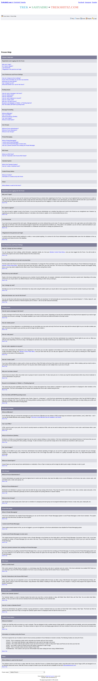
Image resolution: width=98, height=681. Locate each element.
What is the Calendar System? (10, 164)
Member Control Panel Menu (57, 252)
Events (82, 18)
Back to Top (4, 202)
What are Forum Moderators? (9, 130)
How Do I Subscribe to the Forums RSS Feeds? (14, 155)
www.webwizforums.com (69, 665)
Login (95, 18)
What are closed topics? (8, 119)
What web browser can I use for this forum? (13, 84)
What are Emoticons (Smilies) (9, 116)
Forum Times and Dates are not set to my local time (15, 79)
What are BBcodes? (7, 113)
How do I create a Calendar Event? (11, 166)
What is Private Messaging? (9, 140)
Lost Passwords (6, 67)
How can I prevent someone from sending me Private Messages (18, 145)
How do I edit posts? (7, 96)
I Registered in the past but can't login (11, 69)
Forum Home (6, 16)
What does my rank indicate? (9, 81)
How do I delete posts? (8, 95)
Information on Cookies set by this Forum (12, 176)
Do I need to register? (7, 66)
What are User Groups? (8, 131)
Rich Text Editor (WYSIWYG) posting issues (13, 104)
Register (90, 18)
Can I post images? (7, 118)
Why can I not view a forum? (9, 101)
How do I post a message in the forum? (12, 93)
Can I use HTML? (6, 115)
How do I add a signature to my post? (11, 98)
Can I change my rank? (8, 83)
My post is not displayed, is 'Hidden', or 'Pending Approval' (17, 103)
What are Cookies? (7, 175)
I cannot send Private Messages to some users (14, 143)
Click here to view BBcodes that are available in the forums (46, 417)
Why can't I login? (6, 64)
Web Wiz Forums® (50, 676)
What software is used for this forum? (11, 185)
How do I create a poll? (8, 99)
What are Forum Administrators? (10, 128)
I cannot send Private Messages (10, 142)
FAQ (73, 18)
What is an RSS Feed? (8, 154)
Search (77, 18)
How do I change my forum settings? (11, 78)
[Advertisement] (49, 35)
